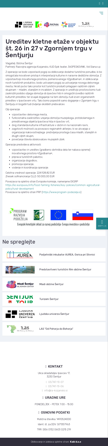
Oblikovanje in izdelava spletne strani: (56, 442)
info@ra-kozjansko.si (56, 390)
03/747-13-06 (56, 386)
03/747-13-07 (56, 382)
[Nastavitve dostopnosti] (102, 223)
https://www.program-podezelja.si (62, 192)
